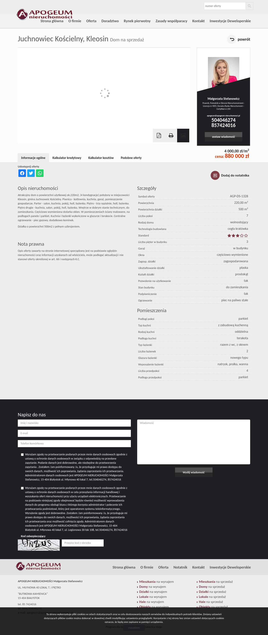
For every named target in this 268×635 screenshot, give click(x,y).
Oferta (91, 21)
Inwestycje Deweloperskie (230, 21)
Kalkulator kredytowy (67, 158)
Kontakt (198, 21)
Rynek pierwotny (137, 21)
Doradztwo (110, 21)
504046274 (223, 120)
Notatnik (180, 567)
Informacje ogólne (33, 158)
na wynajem (156, 581)
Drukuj (171, 135)
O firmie (74, 21)
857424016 (223, 125)
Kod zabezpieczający (33, 536)
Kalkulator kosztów (101, 158)
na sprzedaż (216, 581)
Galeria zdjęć (183, 135)
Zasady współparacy (171, 21)
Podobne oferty (131, 158)
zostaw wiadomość (223, 137)
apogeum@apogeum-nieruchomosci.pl (223, 115)
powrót (244, 39)
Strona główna (51, 21)
